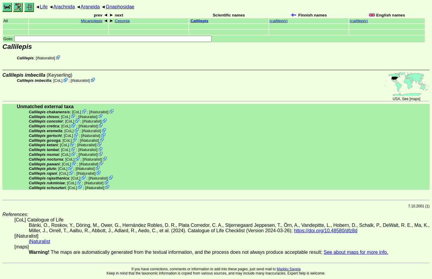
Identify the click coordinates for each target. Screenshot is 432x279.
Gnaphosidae (120, 6)
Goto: (107, 39)
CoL (57, 80)
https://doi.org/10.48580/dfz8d (326, 230)
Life (44, 6)
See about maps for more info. (356, 252)
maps (414, 99)
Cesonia (122, 21)
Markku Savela (288, 269)
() (278, 21)
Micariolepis (92, 21)
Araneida (90, 6)
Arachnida (64, 6)
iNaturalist (45, 58)
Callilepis (199, 21)
